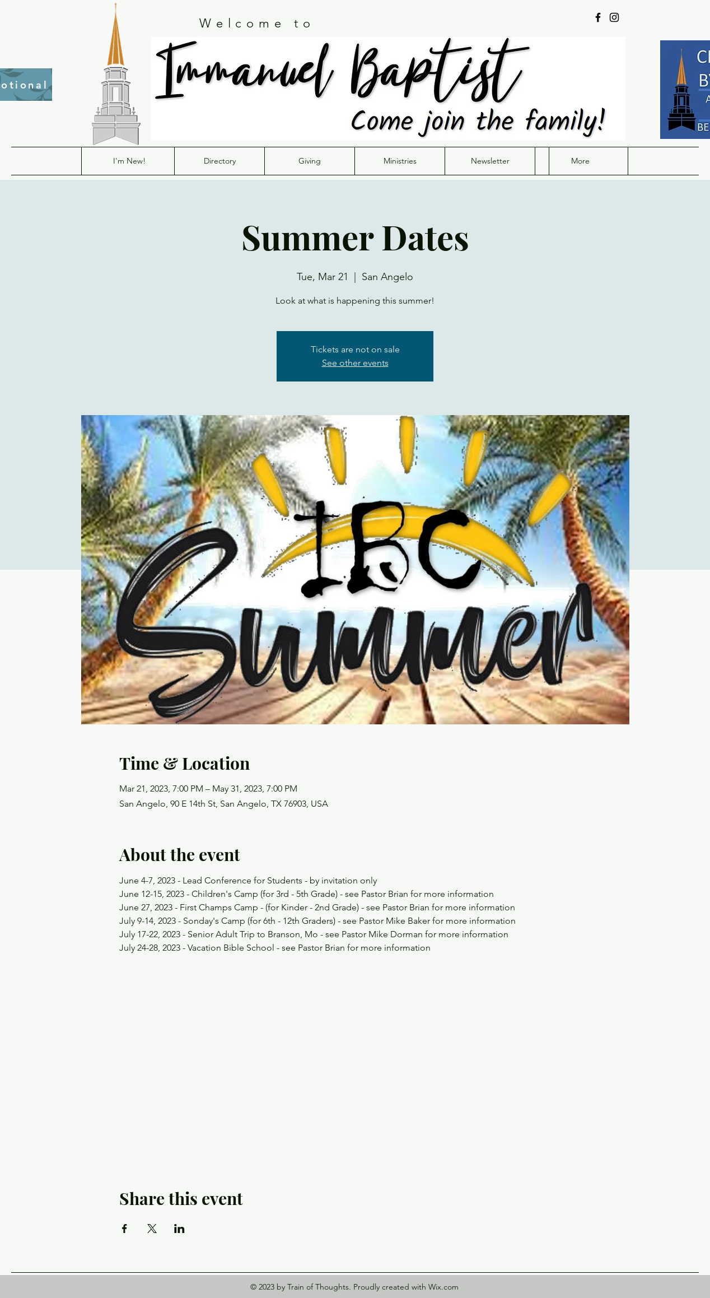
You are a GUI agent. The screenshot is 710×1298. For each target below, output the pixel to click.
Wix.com (443, 1287)
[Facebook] (598, 17)
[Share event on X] (152, 1228)
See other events (355, 362)
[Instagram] (614, 17)
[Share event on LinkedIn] (179, 1228)
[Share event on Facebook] (124, 1228)
